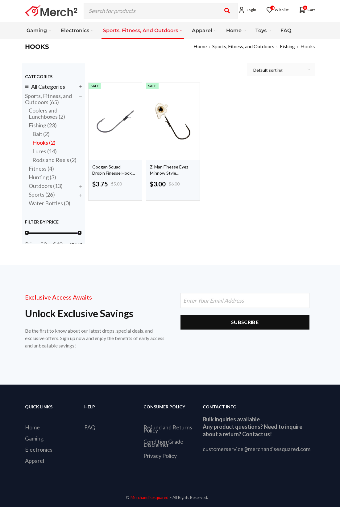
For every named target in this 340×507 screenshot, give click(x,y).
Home (200, 46)
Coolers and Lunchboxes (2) (47, 113)
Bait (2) (41, 134)
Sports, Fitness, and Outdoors (243, 46)
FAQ (89, 427)
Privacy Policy (160, 455)
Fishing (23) (43, 125)
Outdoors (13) (46, 186)
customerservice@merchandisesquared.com (256, 448)
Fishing (287, 46)
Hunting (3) (42, 177)
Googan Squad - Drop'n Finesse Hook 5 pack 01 (112, 173)
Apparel (34, 460)
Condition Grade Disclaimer (163, 443)
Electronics (38, 449)
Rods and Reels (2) (54, 160)
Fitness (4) (41, 168)
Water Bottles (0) (49, 203)
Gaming (34, 438)
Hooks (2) (44, 142)
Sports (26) (42, 194)
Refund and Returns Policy (167, 429)
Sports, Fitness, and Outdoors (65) (48, 99)
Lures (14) (44, 151)
